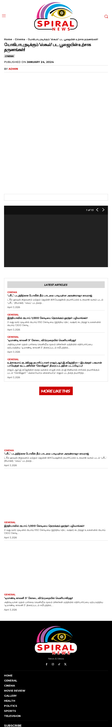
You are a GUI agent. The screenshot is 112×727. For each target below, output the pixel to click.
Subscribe (97, 707)
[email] (45, 707)
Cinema (20, 39)
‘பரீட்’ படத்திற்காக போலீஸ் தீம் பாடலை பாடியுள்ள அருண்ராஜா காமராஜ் (49, 260)
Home (8, 39)
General (13, 280)
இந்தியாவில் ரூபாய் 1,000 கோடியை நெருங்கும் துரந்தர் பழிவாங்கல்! (47, 283)
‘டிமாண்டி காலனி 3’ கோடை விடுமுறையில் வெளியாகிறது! (41, 305)
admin (13, 68)
